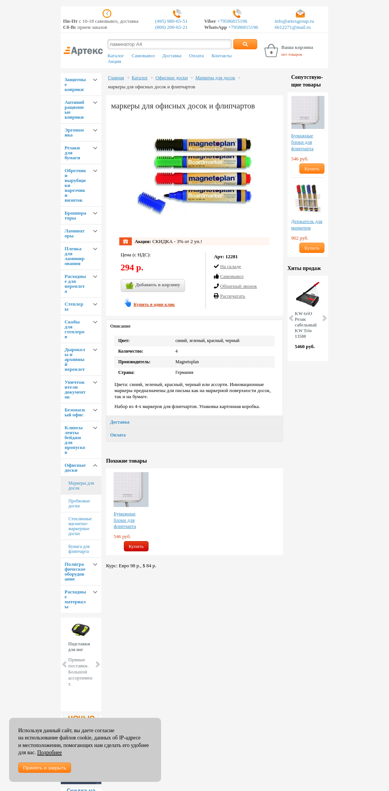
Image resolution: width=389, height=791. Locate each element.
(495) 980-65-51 (171, 21)
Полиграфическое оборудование (75, 571)
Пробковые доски (79, 503)
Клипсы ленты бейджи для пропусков (75, 440)
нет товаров (291, 54)
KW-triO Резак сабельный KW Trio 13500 (305, 325)
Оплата (196, 55)
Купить (136, 546)
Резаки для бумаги (72, 152)
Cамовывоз (232, 276)
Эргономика (74, 132)
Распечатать (232, 296)
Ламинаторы (75, 233)
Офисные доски (75, 467)
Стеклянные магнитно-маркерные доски (80, 526)
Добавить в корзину (153, 285)
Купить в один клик (154, 304)
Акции (114, 61)
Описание (120, 326)
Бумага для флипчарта (79, 549)
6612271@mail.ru (293, 27)
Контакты (222, 55)
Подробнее (49, 752)
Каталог (116, 55)
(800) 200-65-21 (171, 27)
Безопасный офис (75, 412)
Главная (116, 77)
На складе (230, 266)
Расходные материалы (75, 599)
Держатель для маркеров (307, 224)
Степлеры (74, 306)
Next (97, 664)
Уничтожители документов (75, 389)
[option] (131, 512)
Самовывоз (143, 55)
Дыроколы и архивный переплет (75, 359)
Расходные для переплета (75, 283)
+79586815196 (231, 21)
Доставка (171, 55)
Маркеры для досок (81, 485)
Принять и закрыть (44, 768)
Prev (65, 664)
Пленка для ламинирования (74, 256)
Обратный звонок (238, 286)
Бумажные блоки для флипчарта (125, 520)
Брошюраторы (75, 215)
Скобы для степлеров (74, 329)
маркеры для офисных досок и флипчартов (151, 86)
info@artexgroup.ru (294, 21)
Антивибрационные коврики (74, 109)
